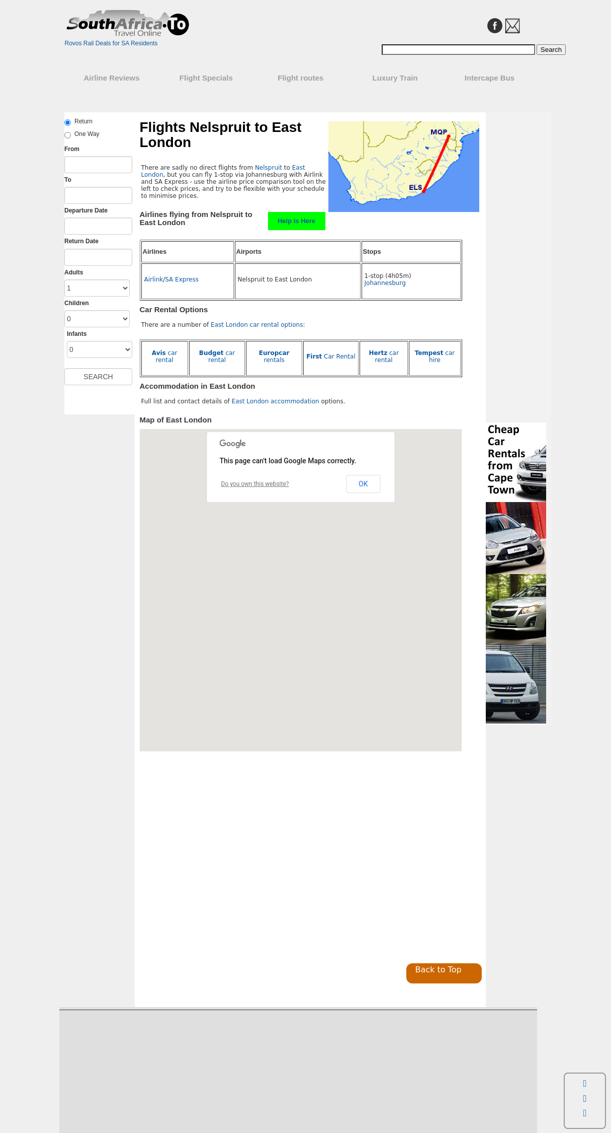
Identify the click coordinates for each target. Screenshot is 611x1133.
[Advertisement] (224, 874)
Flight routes (300, 78)
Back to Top (438, 969)
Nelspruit (268, 167)
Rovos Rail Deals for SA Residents (111, 43)
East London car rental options (257, 324)
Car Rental (331, 356)
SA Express (182, 279)
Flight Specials (206, 78)
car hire (435, 356)
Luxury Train (395, 78)
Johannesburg (385, 283)
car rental (165, 356)
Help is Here (296, 221)
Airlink (153, 279)
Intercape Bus (489, 78)
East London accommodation (275, 401)
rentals (274, 356)
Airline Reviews (111, 78)
